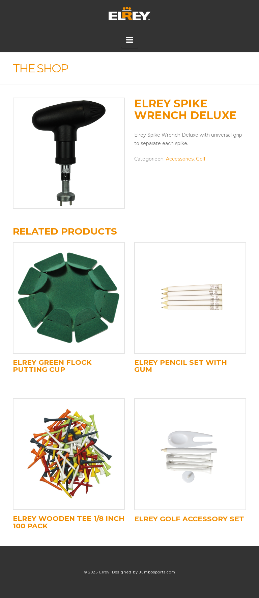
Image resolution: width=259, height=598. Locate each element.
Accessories (180, 159)
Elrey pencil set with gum (180, 366)
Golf (200, 159)
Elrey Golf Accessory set (189, 519)
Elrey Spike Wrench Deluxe (185, 109)
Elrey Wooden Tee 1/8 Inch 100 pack (68, 522)
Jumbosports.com (157, 572)
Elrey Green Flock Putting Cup (52, 366)
